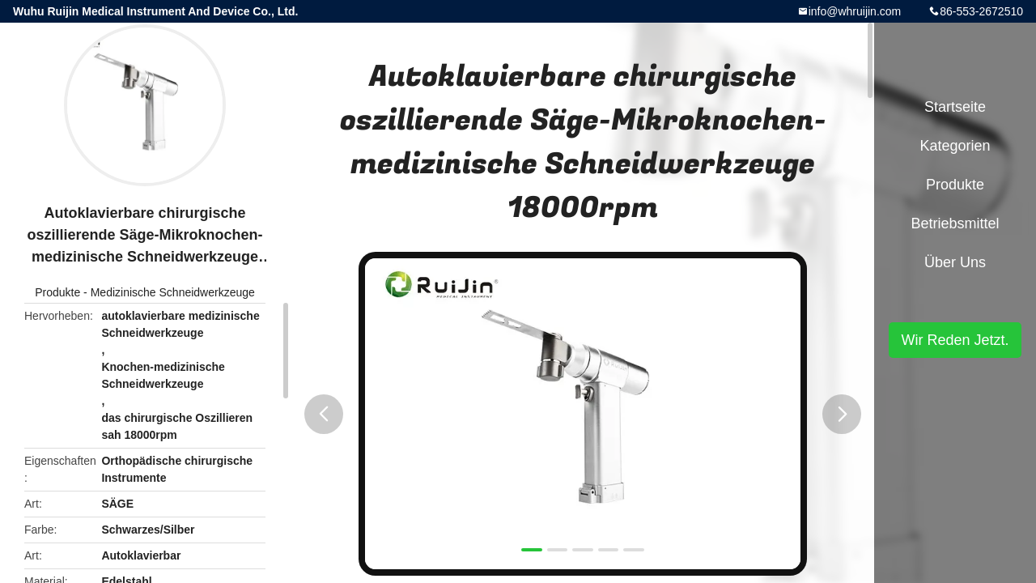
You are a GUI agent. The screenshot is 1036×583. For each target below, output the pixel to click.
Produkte (57, 292)
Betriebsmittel (955, 223)
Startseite (955, 107)
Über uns (955, 262)
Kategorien (954, 146)
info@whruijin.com (855, 11)
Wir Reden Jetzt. (954, 340)
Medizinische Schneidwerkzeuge (173, 292)
